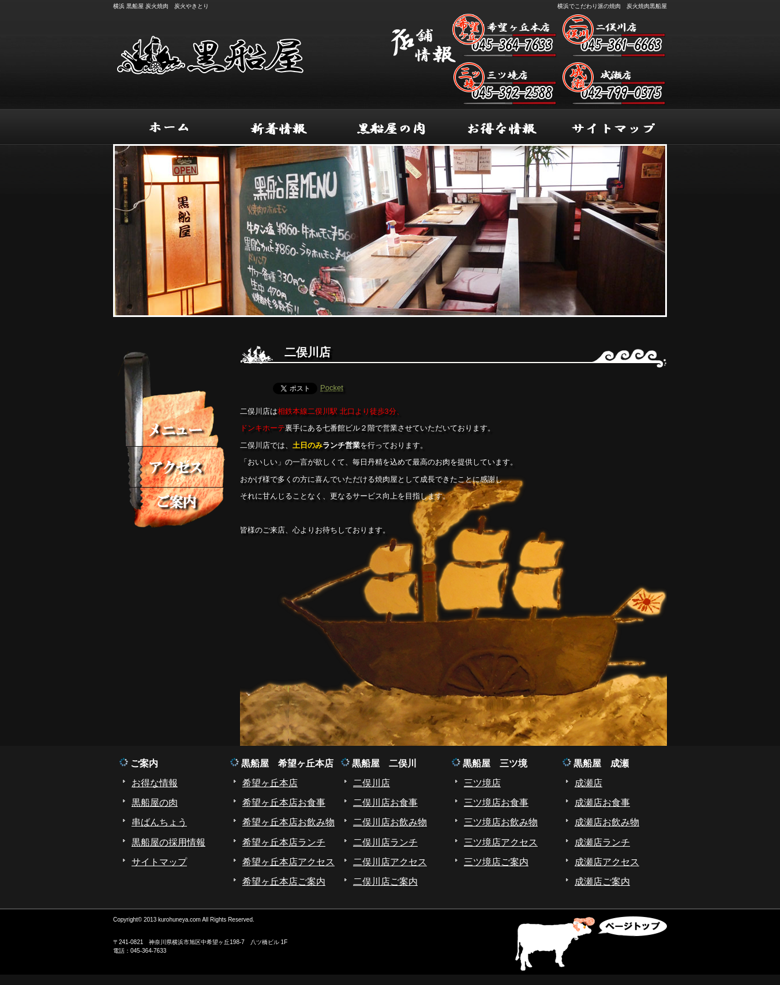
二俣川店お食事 (385, 802)
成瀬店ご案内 (602, 881)
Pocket (331, 387)
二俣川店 (371, 783)
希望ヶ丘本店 (270, 783)
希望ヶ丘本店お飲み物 (288, 822)
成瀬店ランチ (602, 842)
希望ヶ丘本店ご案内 (283, 881)
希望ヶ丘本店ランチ (283, 842)
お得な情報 (155, 783)
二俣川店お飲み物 (390, 822)
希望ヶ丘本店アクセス (288, 862)
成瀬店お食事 (602, 802)
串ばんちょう (159, 822)
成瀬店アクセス (607, 862)
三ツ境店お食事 (496, 802)
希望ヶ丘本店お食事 (283, 802)
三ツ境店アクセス (501, 842)
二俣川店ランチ (385, 842)
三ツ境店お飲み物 (501, 822)
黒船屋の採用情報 (168, 842)
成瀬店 (588, 783)
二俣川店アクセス (390, 862)
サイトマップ (159, 862)
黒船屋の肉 (155, 802)
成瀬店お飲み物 (607, 822)
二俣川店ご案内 (385, 881)
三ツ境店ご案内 (496, 862)
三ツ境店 (482, 783)
